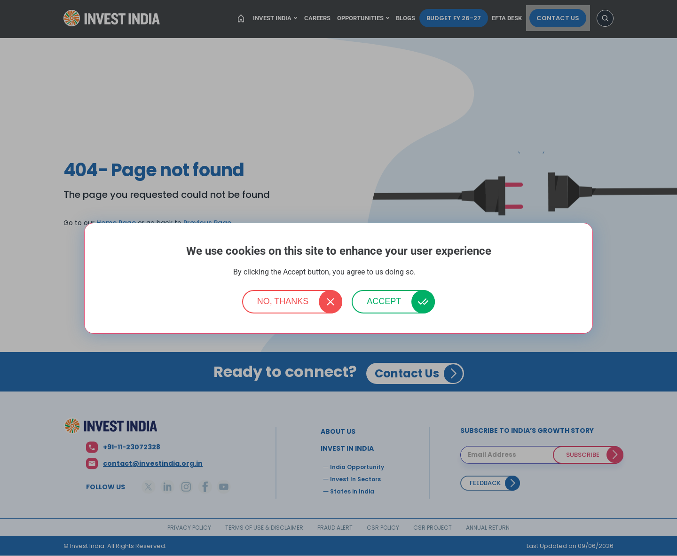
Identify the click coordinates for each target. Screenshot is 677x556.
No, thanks (283, 301)
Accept (384, 301)
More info (430, 272)
